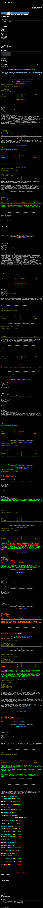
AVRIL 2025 (3, 29)
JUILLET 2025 (3, 32)
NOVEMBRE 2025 (4, 36)
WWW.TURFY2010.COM (5, 907)
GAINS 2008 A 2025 (11, 9)
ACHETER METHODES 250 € (6, 21)
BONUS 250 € (3, 884)
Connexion (3, 58)
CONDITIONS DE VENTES (5, 896)
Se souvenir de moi (5, 56)
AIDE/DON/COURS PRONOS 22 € (6, 877)
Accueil (6, 9)
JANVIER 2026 (3, 38)
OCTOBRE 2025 (3, 35)
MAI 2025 (2, 30)
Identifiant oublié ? (4, 60)
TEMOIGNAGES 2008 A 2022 (6, 46)
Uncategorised (17, 9)
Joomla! (2, 902)
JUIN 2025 (3, 31)
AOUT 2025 (3, 33)
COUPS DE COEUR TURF (5, 45)
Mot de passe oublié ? (4, 61)
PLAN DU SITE (3, 893)
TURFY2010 (6, 2)
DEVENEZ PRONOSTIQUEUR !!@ (6, 876)
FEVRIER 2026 (3, 39)
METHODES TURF (4, 19)
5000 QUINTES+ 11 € (4, 894)
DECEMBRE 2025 (4, 37)
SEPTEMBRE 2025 (4, 34)
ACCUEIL (3, 18)
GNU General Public (20, 902)
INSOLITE (2, 895)
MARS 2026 (3, 40)
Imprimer (39, 64)
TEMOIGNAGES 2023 (4, 47)
